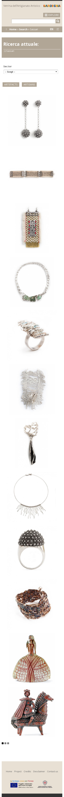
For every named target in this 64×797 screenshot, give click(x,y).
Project (18, 771)
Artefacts (11, 84)
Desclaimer (39, 771)
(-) (5, 50)
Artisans (29, 84)
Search (23, 29)
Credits (27, 771)
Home (13, 29)
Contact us (52, 771)
